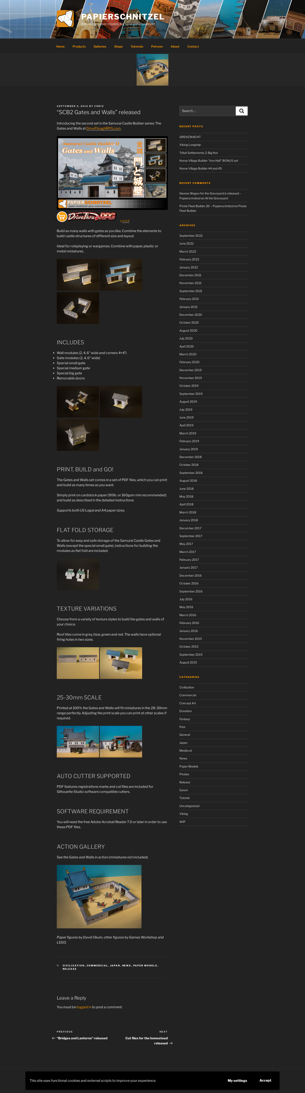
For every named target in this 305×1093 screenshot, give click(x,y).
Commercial (97, 965)
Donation (185, 711)
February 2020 (189, 362)
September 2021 (190, 291)
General (184, 734)
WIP (182, 822)
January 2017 (188, 567)
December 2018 (190, 457)
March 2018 (187, 512)
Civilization (74, 965)
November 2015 (190, 638)
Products (79, 46)
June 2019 (186, 417)
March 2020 (188, 354)
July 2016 (185, 599)
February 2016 (189, 623)
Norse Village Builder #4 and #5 (200, 168)
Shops (118, 46)
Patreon (157, 46)
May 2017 (186, 544)
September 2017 (190, 536)
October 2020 (189, 322)
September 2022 (190, 235)
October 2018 (188, 464)
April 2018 (186, 504)
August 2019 (188, 401)
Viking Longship (190, 144)
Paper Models (145, 965)
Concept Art (187, 703)
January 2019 (188, 449)
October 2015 (188, 646)
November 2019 (190, 378)
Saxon (183, 790)
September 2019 (190, 393)
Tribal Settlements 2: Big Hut (198, 153)
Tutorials (137, 46)
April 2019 (186, 425)
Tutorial (184, 798)
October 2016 (188, 583)
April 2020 (186, 346)
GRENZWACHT (190, 137)
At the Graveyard (216, 198)
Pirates (184, 774)
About (175, 46)
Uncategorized (189, 806)
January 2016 (188, 631)
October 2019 (188, 385)
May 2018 (186, 496)
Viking (183, 813)
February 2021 (189, 299)
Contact (193, 46)
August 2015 (188, 662)
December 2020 (190, 314)
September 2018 (190, 473)
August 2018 (188, 480)
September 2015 (190, 654)
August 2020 (188, 330)
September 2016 (190, 591)
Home (60, 46)
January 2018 (188, 520)
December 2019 (190, 370)
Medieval (185, 750)
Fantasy (184, 719)
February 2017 (189, 559)
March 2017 (187, 552)
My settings (237, 1081)
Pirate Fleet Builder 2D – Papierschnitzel (206, 206)
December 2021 (190, 275)
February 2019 (189, 441)
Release (70, 968)
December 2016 (190, 575)
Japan (115, 965)
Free (182, 727)
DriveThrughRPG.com (103, 128)
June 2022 (186, 243)
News (126, 965)
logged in (84, 1007)
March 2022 (187, 251)
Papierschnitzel (123, 16)
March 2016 (187, 615)
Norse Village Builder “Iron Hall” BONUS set (208, 160)
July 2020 (186, 338)
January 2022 (188, 267)
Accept (265, 1080)
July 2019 (185, 409)
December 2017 (190, 528)
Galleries (100, 46)
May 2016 (186, 607)
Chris (99, 106)
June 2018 (186, 488)
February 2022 (189, 259)
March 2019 (187, 433)
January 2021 (188, 307)
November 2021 (190, 283)
